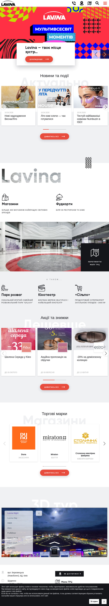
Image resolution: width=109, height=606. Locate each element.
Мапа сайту (79, 600)
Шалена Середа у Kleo (18, 357)
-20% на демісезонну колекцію (89, 359)
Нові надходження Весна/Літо (15, 117)
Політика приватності (63, 600)
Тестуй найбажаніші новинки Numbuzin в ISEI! (88, 119)
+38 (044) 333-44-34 (17, 589)
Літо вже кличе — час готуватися (53, 117)
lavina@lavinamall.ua (17, 592)
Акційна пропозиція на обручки (54, 359)
